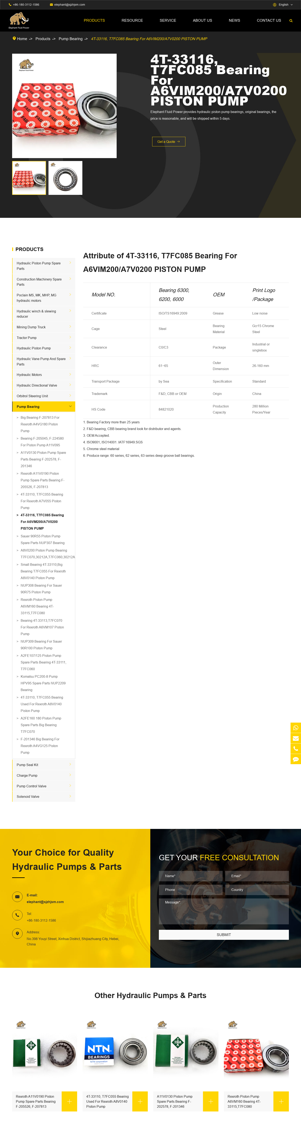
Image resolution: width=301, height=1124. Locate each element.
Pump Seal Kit (27, 765)
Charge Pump (27, 775)
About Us (202, 20)
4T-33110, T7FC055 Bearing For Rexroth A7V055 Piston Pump (42, 501)
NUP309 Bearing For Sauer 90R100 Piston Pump (41, 644)
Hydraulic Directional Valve (37, 385)
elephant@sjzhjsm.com (69, 4)
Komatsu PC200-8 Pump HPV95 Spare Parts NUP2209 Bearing (43, 683)
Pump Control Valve (31, 786)
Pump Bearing (71, 39)
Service (168, 20)
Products (94, 20)
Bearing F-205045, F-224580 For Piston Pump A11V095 (42, 441)
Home (22, 39)
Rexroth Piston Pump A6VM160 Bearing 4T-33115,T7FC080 (37, 606)
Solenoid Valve (28, 796)
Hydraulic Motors (29, 375)
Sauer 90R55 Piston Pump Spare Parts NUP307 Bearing (43, 539)
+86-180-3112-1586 (26, 4)
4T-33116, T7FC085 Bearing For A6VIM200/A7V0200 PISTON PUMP (149, 39)
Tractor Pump (27, 338)
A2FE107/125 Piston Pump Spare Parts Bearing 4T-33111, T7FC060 (43, 662)
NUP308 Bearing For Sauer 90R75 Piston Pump (41, 589)
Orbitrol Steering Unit (32, 396)
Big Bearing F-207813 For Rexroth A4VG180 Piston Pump (40, 424)
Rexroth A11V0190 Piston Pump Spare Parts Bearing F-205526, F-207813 (42, 480)
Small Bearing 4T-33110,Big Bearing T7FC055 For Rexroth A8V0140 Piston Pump (43, 571)
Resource (132, 20)
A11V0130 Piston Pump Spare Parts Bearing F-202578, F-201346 (43, 459)
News (234, 20)
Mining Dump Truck (31, 327)
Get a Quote (168, 141)
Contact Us (269, 20)
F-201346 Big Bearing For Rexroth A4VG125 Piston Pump (40, 745)
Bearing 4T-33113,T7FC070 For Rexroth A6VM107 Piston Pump (42, 627)
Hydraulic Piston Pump (34, 348)
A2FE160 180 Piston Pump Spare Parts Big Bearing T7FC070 (41, 724)
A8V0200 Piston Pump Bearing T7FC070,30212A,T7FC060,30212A (44, 553)
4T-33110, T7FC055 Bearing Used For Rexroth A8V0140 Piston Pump (42, 704)
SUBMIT (224, 934)
